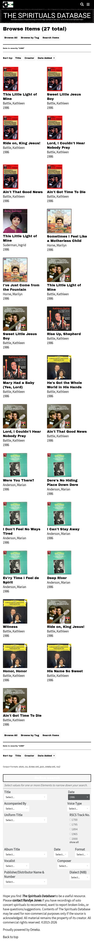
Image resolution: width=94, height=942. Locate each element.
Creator (29, 58)
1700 (74, 820)
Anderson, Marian (14, 485)
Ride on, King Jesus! (21, 143)
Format (80, 849)
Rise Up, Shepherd (64, 334)
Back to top (10, 937)
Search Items (51, 37)
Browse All (10, 37)
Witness (10, 627)
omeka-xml (50, 766)
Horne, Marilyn (57, 245)
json (42, 766)
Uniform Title (13, 815)
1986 (6, 107)
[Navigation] (88, 4)
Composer (64, 861)
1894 (75, 829)
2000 (75, 839)
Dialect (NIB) (78, 872)
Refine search (47, 778)
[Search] (82, 4)
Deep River (57, 578)
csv (26, 766)
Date (71, 792)
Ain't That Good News (23, 192)
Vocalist (9, 861)
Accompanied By (15, 803)
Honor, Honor (15, 671)
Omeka (35, 929)
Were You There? (18, 480)
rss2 (58, 766)
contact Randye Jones (26, 900)
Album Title (12, 849)
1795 (74, 824)
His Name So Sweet (65, 671)
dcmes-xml (34, 766)
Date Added (45, 58)
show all (74, 842)
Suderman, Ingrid (14, 245)
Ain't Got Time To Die (66, 192)
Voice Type (74, 803)
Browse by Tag (30, 37)
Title (18, 58)
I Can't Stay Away (63, 529)
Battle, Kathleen (14, 103)
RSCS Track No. (80, 815)
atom (21, 766)
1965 (74, 834)
